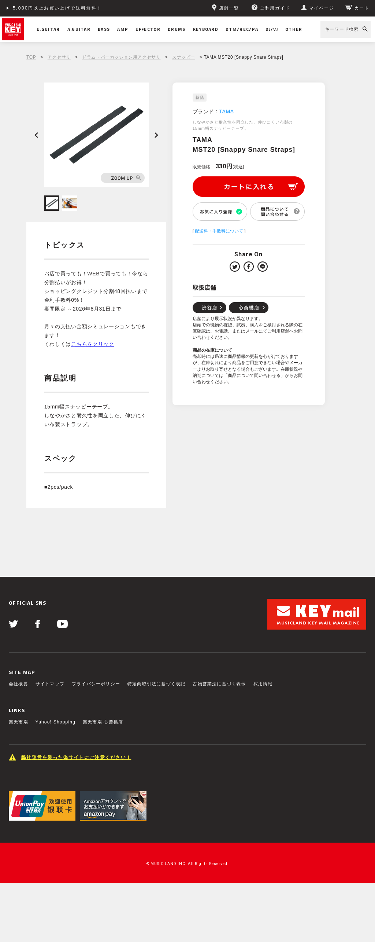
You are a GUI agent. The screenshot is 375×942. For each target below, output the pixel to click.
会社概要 (18, 683)
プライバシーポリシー (96, 683)
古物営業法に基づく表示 (219, 683)
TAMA (226, 111)
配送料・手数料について (219, 231)
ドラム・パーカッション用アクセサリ (121, 57)
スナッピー (183, 57)
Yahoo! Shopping (55, 722)
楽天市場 (18, 722)
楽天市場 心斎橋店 (103, 722)
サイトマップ (50, 683)
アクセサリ (59, 57)
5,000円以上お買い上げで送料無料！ (57, 8)
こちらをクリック (92, 344)
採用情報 (263, 683)
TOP (31, 57)
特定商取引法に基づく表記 (156, 683)
